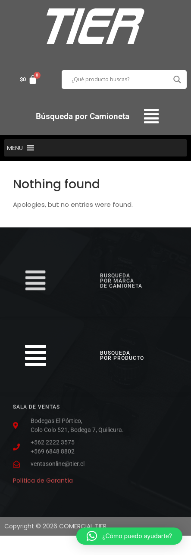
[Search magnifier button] (177, 80)
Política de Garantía (43, 478)
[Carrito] (28, 79)
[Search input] (120, 80)
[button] (151, 116)
